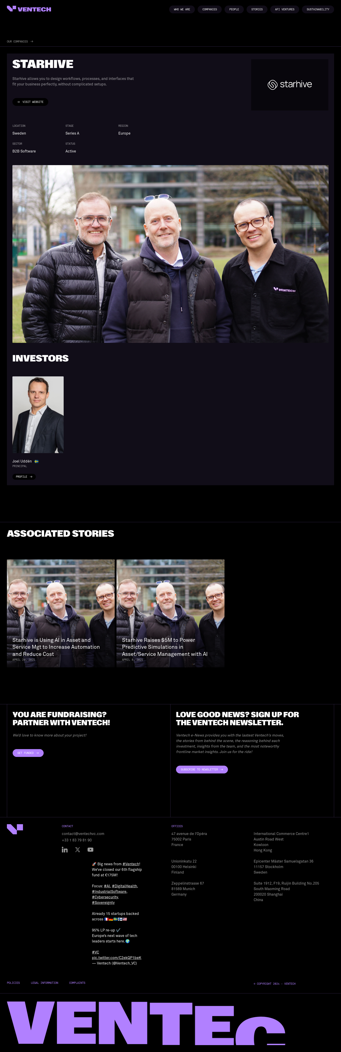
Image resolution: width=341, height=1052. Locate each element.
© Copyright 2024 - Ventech (275, 983)
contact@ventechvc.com (83, 834)
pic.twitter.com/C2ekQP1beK (116, 958)
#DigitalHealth (124, 886)
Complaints (77, 982)
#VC (95, 952)
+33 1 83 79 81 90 (77, 840)
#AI (107, 886)
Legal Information (44, 982)
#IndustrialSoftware (109, 891)
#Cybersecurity (105, 897)
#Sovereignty (103, 902)
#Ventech (130, 864)
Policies (13, 982)
